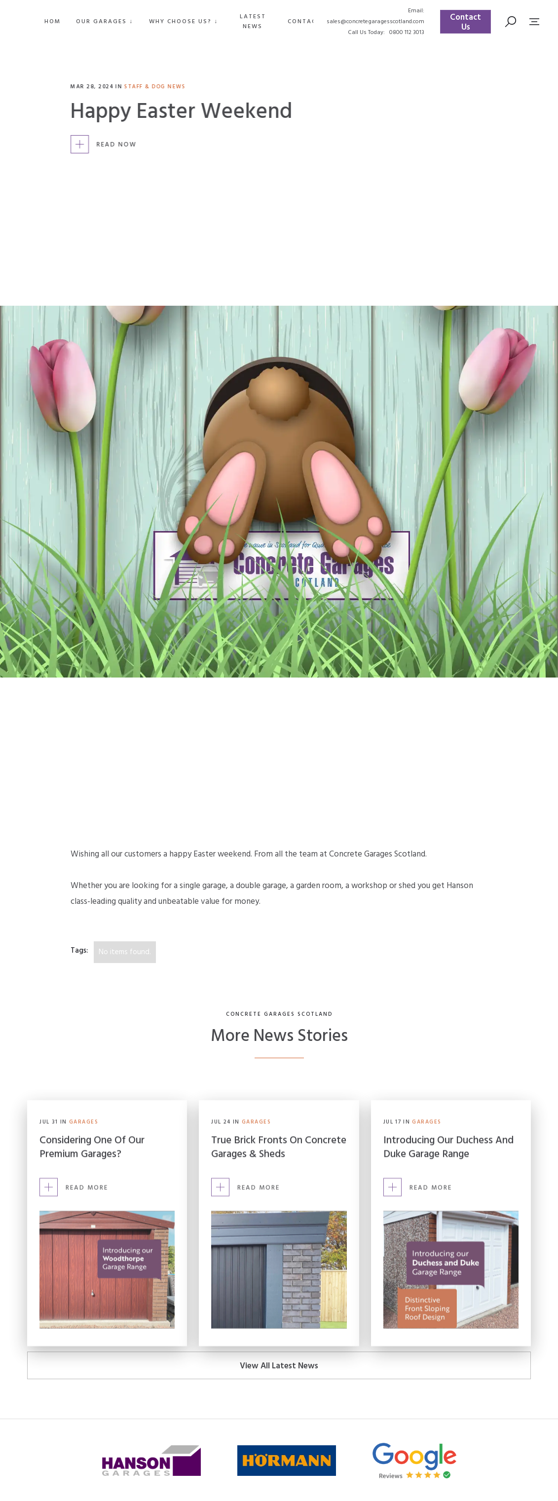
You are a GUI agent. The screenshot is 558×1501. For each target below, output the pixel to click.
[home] (16, 21)
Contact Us (465, 22)
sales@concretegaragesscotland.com (375, 22)
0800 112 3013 (406, 32)
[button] (104, 22)
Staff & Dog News (155, 87)
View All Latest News (279, 1366)
